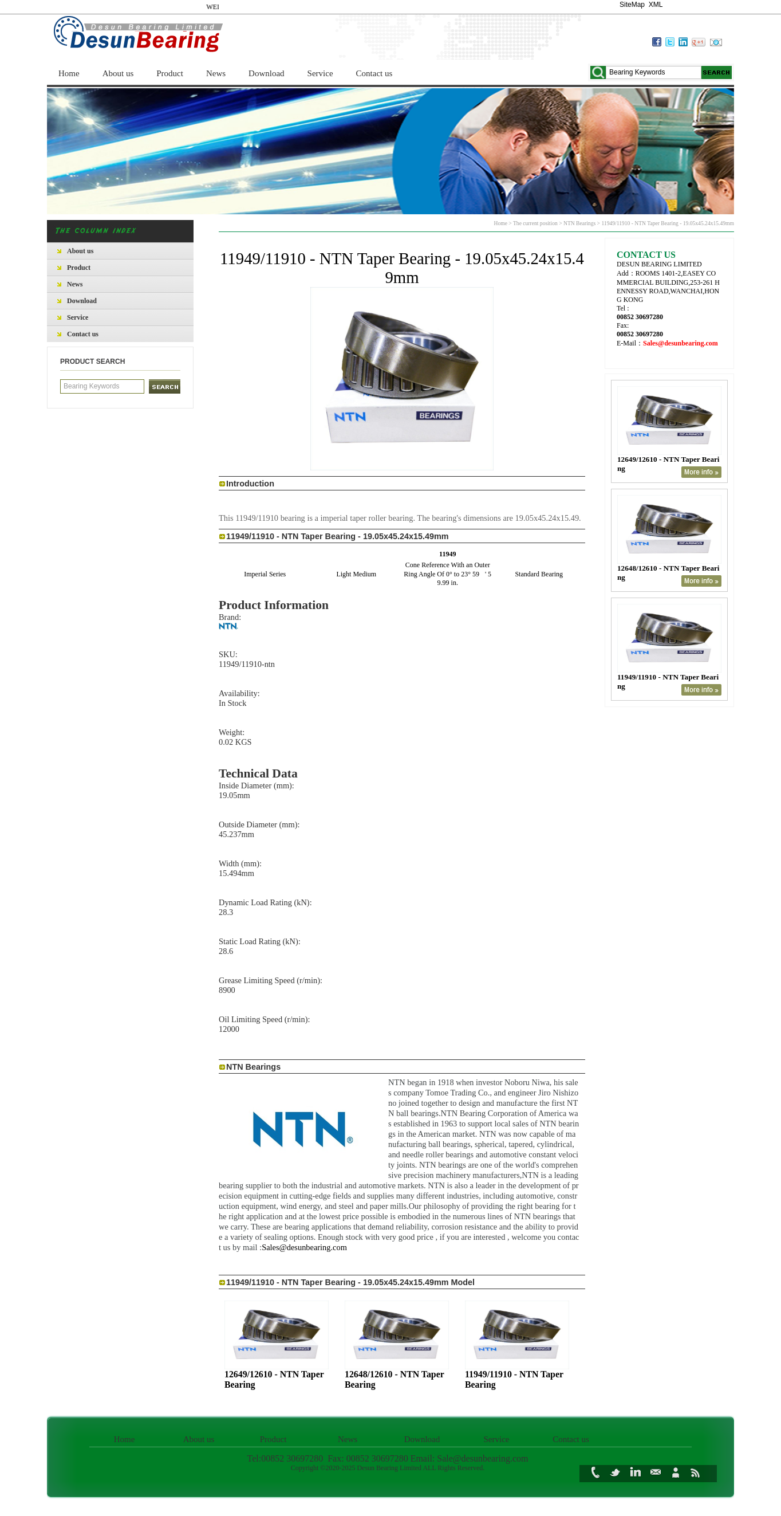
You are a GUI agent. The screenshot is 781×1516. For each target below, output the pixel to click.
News (216, 73)
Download (267, 73)
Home (69, 73)
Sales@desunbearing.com (304, 1247)
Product (169, 73)
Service (320, 73)
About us (118, 73)
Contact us (374, 73)
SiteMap (632, 5)
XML (655, 5)
